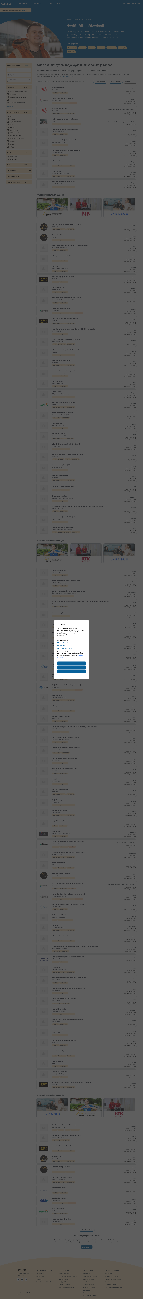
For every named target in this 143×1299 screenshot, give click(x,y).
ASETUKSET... (71, 671)
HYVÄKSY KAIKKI (71, 663)
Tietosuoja (83, 676)
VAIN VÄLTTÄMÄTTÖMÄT (71, 667)
